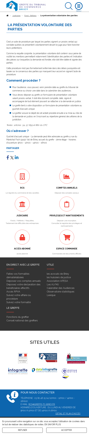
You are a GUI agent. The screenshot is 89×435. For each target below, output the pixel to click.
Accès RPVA (13, 291)
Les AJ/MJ (53, 284)
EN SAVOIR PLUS (52, 424)
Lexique (51, 295)
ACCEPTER (66, 430)
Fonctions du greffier (17, 317)
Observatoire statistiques (60, 291)
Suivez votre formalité (18, 302)
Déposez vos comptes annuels (23, 281)
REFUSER (22, 430)
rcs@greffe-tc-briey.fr (42, 404)
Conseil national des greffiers (22, 320)
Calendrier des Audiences (61, 288)
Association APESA (57, 281)
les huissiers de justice (59, 277)
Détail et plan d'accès (68, 413)
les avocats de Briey (58, 273)
